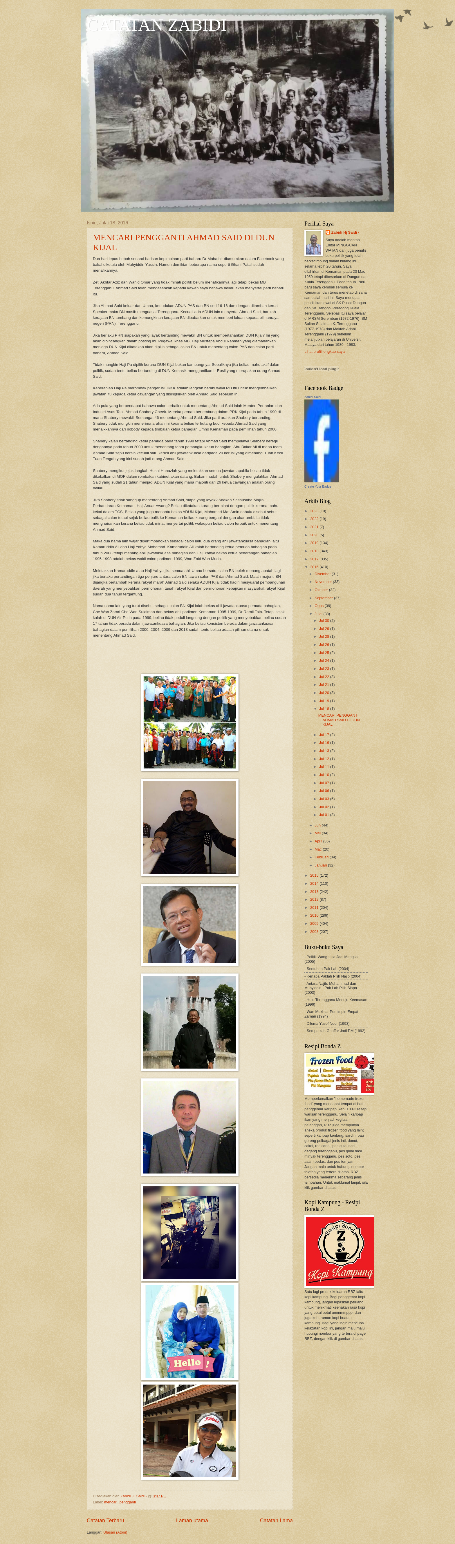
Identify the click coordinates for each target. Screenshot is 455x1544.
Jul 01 (324, 815)
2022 (314, 519)
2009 (314, 923)
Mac (319, 849)
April (319, 841)
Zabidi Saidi (312, 397)
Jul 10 (324, 775)
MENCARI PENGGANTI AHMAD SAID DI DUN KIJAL (339, 719)
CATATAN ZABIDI (157, 24)
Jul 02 (324, 807)
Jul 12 (324, 759)
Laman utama (192, 1520)
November (324, 582)
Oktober (322, 590)
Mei (318, 833)
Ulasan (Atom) (115, 1532)
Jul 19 (324, 701)
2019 (314, 543)
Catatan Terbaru (105, 1520)
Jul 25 (324, 653)
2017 (314, 559)
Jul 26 (324, 644)
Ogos (319, 606)
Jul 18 (324, 708)
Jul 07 (324, 783)
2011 (314, 907)
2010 (314, 915)
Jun (318, 825)
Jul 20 (324, 693)
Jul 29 (324, 628)
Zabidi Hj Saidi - (345, 232)
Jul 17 (324, 735)
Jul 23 (324, 668)
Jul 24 (324, 660)
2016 (314, 567)
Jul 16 (324, 742)
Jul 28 (324, 636)
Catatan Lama (276, 1520)
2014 (314, 883)
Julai (319, 614)
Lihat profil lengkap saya (324, 351)
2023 (314, 511)
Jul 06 (324, 791)
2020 (314, 535)
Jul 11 (324, 766)
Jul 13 (324, 751)
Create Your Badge (317, 486)
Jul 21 (324, 684)
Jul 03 (324, 799)
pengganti (128, 1502)
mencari (111, 1502)
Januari (321, 865)
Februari (322, 857)
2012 (314, 899)
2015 (314, 875)
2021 (314, 527)
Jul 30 (324, 620)
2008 (314, 931)
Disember (323, 574)
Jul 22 (324, 677)
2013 (314, 891)
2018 (314, 551)
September (324, 598)
